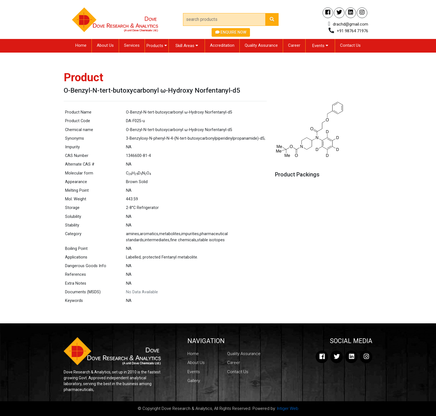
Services (132, 45)
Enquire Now (230, 32)
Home (80, 45)
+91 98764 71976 (352, 30)
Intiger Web (287, 408)
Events (320, 45)
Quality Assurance (261, 45)
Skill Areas (186, 45)
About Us (105, 45)
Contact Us (350, 45)
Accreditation (222, 45)
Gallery (193, 380)
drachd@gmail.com (350, 24)
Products (157, 45)
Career (294, 45)
